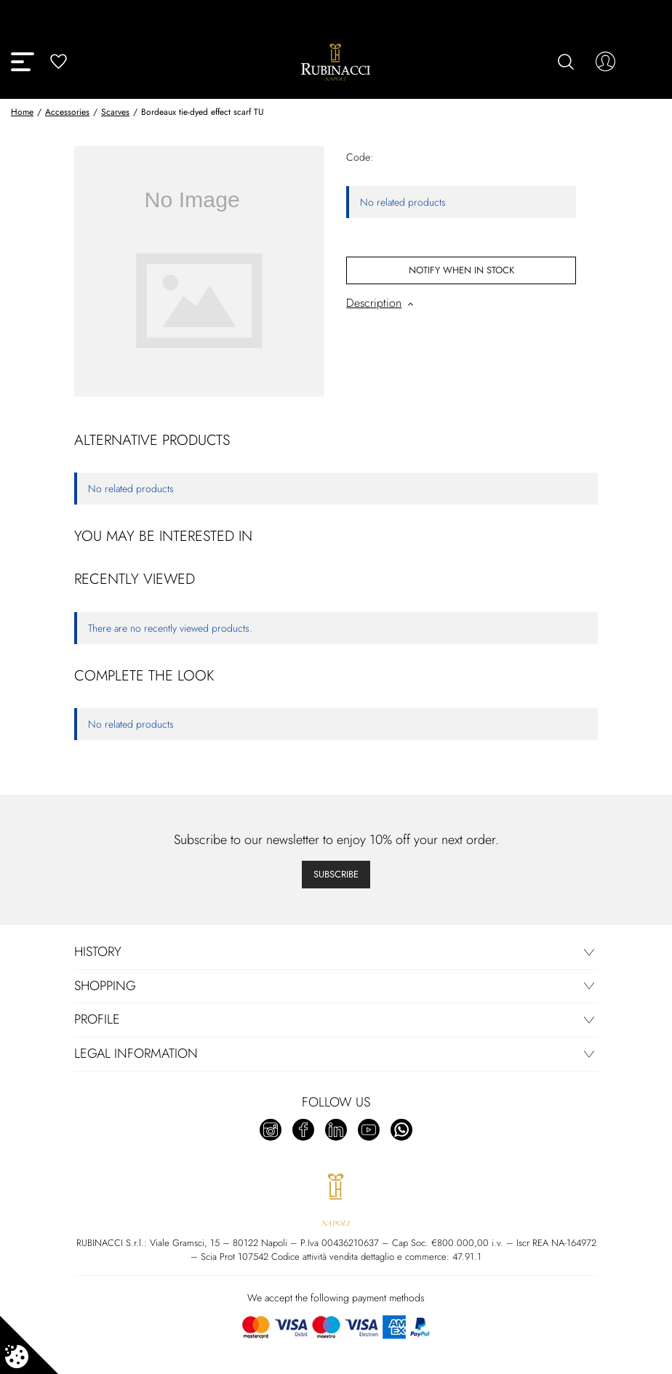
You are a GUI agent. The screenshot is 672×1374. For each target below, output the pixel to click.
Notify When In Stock (461, 270)
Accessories (67, 111)
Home (22, 111)
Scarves (115, 111)
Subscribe (336, 874)
